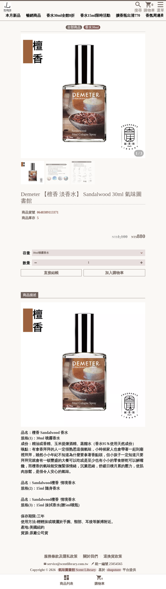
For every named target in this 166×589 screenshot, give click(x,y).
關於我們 (90, 556)
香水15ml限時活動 (95, 15)
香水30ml (92, 27)
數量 (26, 263)
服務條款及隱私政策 (60, 556)
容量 (26, 253)
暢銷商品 (33, 15)
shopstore (114, 570)
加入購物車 (114, 273)
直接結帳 (51, 273)
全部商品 (74, 27)
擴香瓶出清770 (128, 15)
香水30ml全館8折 (60, 15)
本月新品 (13, 15)
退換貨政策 (112, 556)
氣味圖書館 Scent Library (77, 570)
